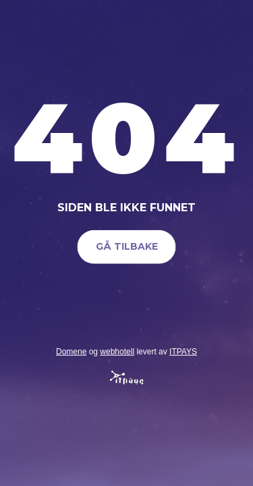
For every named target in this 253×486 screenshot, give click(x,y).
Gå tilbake (127, 246)
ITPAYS (183, 351)
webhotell (117, 351)
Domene (71, 351)
